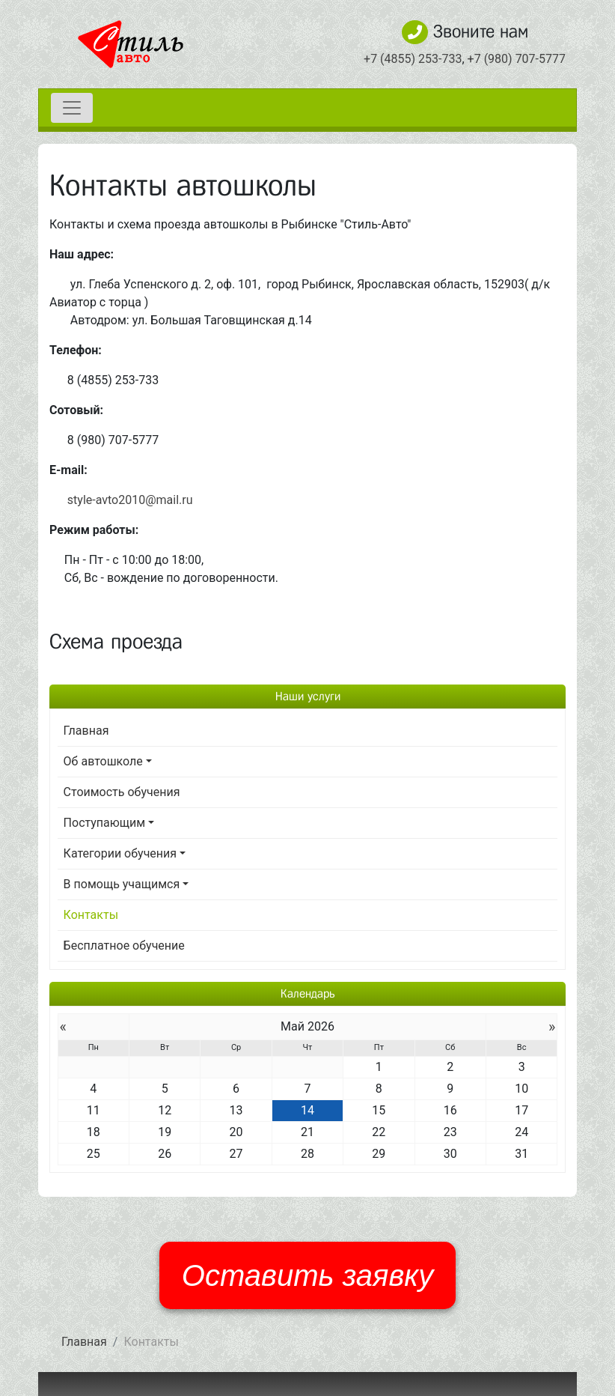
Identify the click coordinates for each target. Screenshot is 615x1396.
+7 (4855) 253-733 (413, 59)
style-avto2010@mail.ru (130, 500)
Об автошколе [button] (103, 761)
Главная (86, 730)
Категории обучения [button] (120, 853)
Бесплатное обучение (124, 945)
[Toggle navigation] (72, 108)
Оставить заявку (307, 1275)
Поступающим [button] (105, 823)
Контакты (91, 915)
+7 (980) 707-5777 (517, 59)
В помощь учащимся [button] (122, 884)
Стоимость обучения (122, 792)
